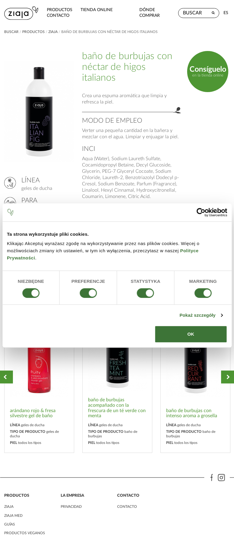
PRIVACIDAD (71, 505)
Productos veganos (24, 531)
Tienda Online (91, 9)
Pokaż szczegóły (198, 315)
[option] (39, 375)
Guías (9, 522)
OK (190, 334)
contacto (52, 14)
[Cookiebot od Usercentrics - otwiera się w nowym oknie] (201, 212)
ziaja (53, 30)
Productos (54, 9)
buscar (11, 30)
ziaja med (13, 513)
